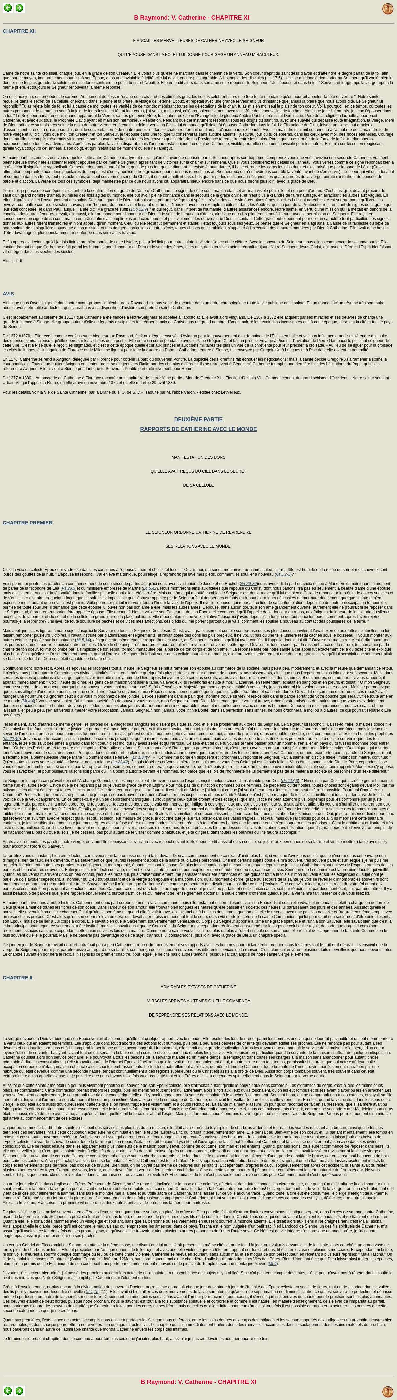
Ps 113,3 (290, 780)
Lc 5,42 (149, 588)
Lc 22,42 (120, 762)
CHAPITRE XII (19, 31)
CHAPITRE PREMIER (28, 523)
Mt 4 (272, 1263)
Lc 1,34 (139, 757)
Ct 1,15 (91, 1291)
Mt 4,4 (28, 701)
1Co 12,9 (138, 209)
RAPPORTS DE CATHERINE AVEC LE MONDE (198, 429)
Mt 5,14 (83, 640)
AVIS (8, 293)
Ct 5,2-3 (283, 574)
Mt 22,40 (12, 738)
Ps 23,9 (68, 588)
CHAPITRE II (17, 977)
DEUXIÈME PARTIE (198, 419)
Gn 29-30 (248, 583)
